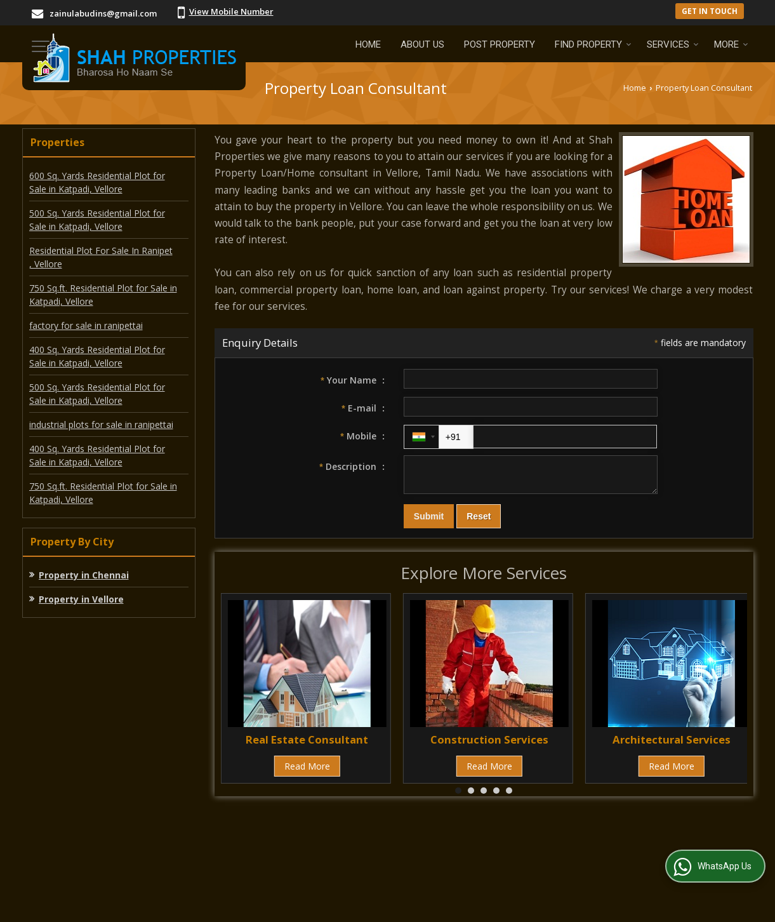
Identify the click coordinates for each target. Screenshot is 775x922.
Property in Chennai (84, 575)
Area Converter (567, 851)
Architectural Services (672, 745)
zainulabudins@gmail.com (103, 13)
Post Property (499, 44)
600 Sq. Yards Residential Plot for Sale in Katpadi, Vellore (97, 182)
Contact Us (490, 851)
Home (368, 44)
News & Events (653, 851)
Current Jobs (420, 851)
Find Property (593, 44)
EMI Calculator (342, 851)
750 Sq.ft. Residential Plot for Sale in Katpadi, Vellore (103, 294)
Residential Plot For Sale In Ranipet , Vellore (101, 257)
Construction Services (489, 745)
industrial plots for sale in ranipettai (101, 424)
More (731, 44)
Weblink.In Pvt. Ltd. (178, 905)
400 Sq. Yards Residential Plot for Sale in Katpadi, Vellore (97, 356)
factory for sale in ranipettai (86, 325)
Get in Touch (710, 11)
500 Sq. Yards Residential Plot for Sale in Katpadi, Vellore (97, 219)
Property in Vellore (81, 599)
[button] (231, 11)
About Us (422, 44)
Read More (307, 772)
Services (673, 44)
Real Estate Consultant (307, 745)
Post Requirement (251, 851)
